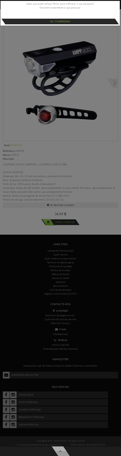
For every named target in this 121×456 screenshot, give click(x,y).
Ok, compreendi (60, 21)
